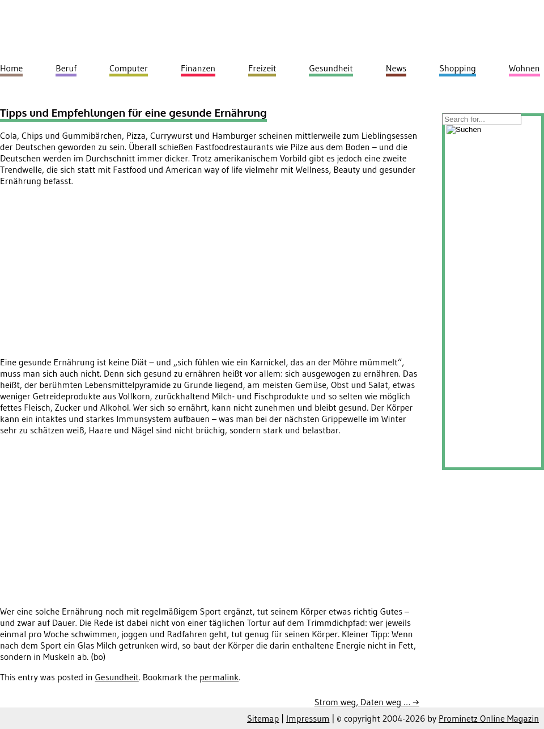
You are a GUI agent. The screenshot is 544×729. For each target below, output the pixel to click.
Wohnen (524, 68)
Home (11, 68)
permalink (219, 677)
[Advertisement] (95, 274)
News (396, 68)
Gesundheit (117, 677)
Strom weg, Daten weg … (366, 701)
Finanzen (198, 68)
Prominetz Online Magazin (489, 718)
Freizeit (262, 68)
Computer (128, 68)
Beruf (66, 68)
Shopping (457, 68)
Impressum (307, 718)
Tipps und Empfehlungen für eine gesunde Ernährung (133, 112)
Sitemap (263, 718)
